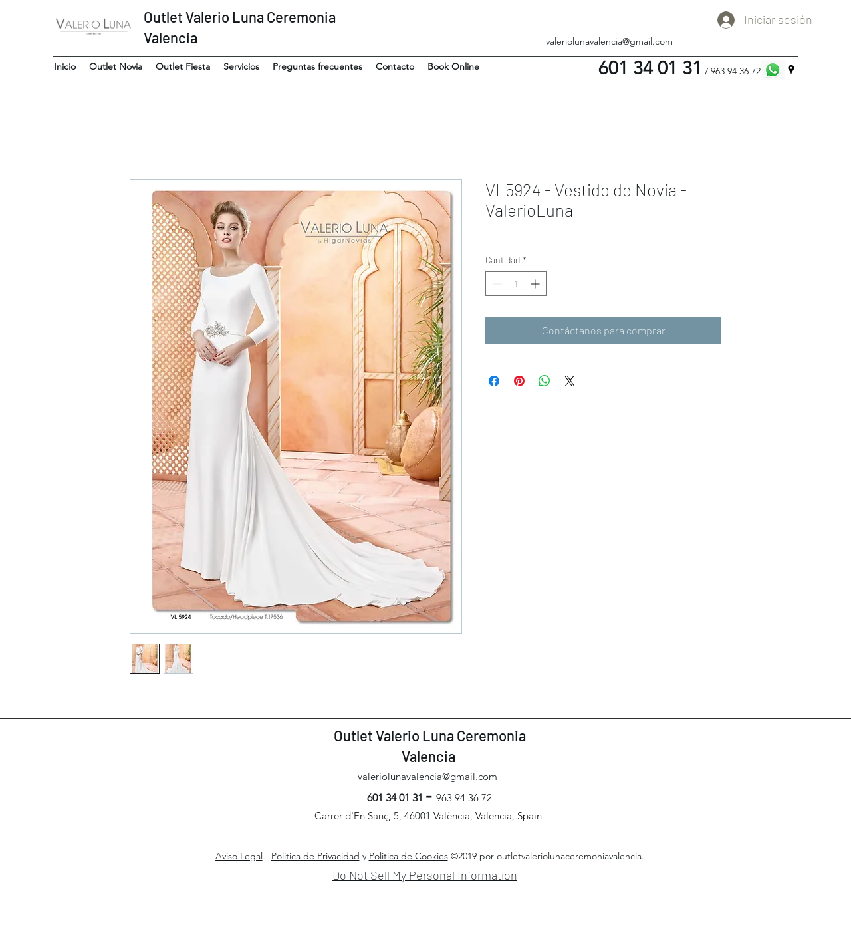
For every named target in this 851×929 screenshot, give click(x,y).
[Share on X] (570, 381)
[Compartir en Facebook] (494, 381)
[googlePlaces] (791, 69)
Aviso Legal (239, 856)
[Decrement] (495, 283)
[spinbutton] (516, 283)
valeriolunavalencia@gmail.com (609, 41)
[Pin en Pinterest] (519, 381)
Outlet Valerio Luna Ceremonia (240, 16)
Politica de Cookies (408, 856)
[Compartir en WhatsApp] (544, 381)
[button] (115, 66)
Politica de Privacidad (315, 856)
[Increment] (536, 283)
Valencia (172, 37)
